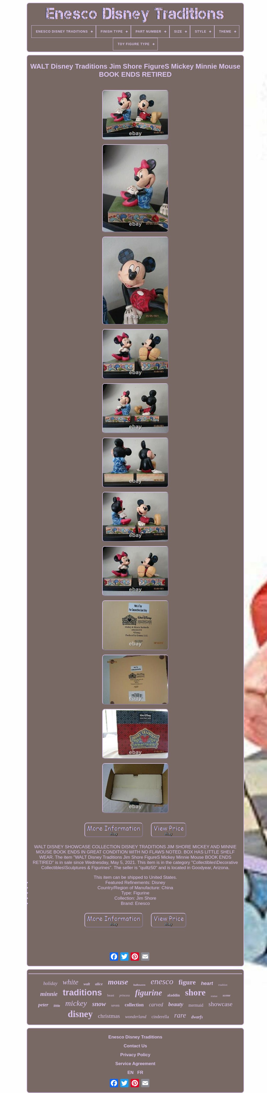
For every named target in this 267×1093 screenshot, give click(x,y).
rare (180, 1015)
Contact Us (135, 1045)
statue (214, 996)
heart (207, 983)
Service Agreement (135, 1063)
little (57, 1006)
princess (124, 995)
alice (99, 984)
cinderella (160, 1016)
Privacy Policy (135, 1054)
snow (99, 1003)
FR (140, 1072)
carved (156, 1004)
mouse (118, 982)
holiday (50, 983)
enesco (162, 981)
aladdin (173, 995)
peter (43, 1004)
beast (110, 995)
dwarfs (197, 1017)
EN (131, 1072)
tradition (222, 984)
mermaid (196, 1005)
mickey (76, 1003)
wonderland (135, 1016)
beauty (175, 1004)
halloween (139, 984)
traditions (82, 992)
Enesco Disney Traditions (135, 1037)
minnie (48, 994)
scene (226, 995)
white (70, 982)
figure (187, 982)
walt (87, 984)
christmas (109, 1016)
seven (115, 1005)
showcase (221, 1004)
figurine (148, 992)
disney (80, 1014)
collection (134, 1004)
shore (195, 992)
